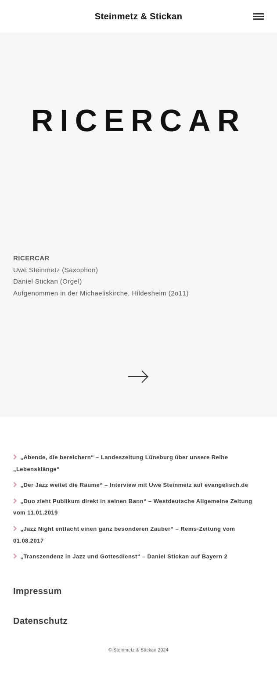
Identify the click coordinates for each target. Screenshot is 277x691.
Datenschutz (40, 621)
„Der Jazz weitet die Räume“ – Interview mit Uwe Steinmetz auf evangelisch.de (134, 485)
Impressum (37, 591)
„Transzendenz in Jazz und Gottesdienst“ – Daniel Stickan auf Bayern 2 (123, 556)
